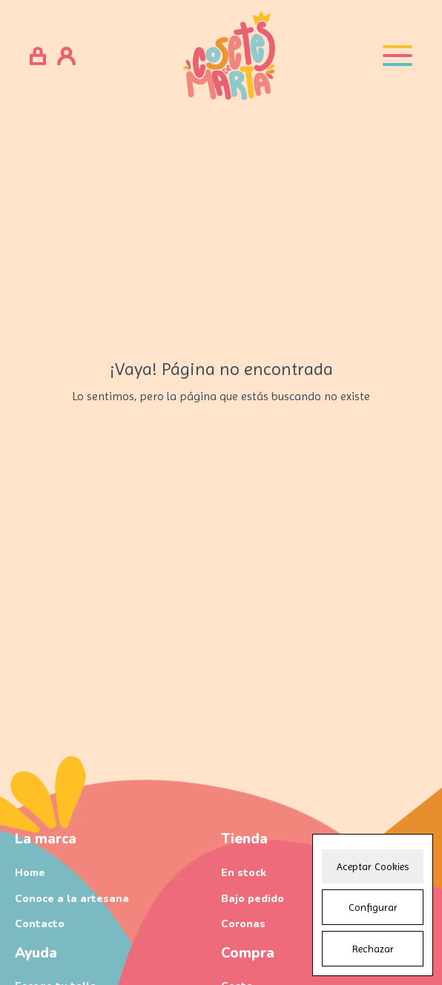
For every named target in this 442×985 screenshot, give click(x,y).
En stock (243, 873)
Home (30, 873)
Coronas (243, 924)
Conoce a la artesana (72, 899)
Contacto (40, 924)
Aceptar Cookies (373, 866)
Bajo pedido (252, 899)
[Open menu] (397, 55)
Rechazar (373, 949)
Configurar (373, 907)
